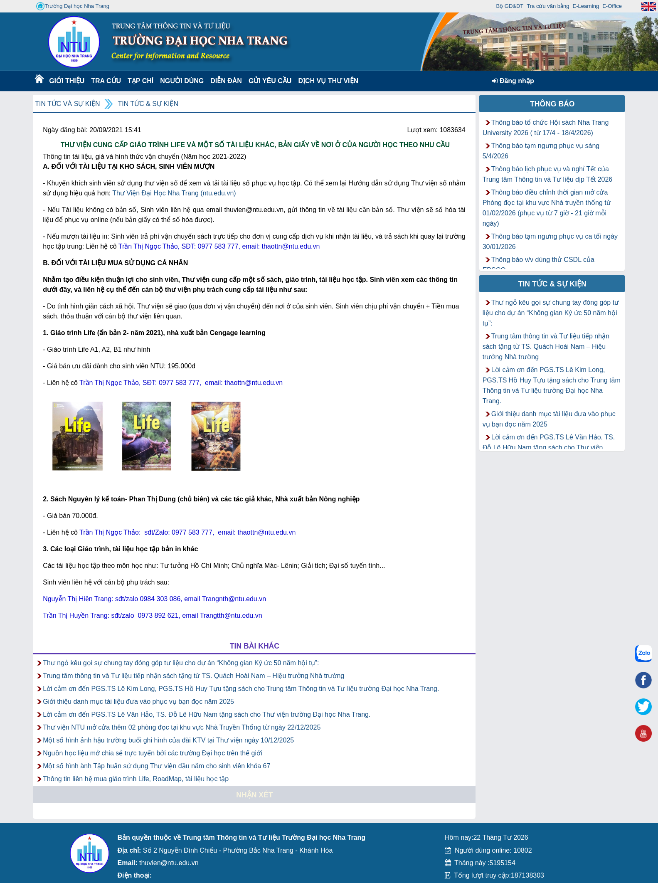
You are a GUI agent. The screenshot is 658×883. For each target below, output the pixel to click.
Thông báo (552, 104)
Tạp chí (140, 80)
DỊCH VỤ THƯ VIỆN (326, 80)
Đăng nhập (513, 80)
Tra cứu (106, 80)
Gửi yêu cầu (270, 80)
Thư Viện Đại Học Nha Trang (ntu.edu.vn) (174, 193)
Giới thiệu (66, 80)
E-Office (612, 6)
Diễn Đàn (226, 80)
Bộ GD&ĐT (510, 6)
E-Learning (586, 6)
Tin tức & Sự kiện (148, 103)
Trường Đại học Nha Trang (72, 6)
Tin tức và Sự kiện (67, 103)
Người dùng (181, 80)
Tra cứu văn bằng (548, 6)
